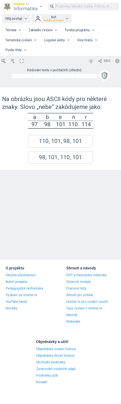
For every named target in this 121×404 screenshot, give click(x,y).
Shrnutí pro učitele (79, 295)
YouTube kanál (16, 302)
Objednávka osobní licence (56, 349)
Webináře (73, 322)
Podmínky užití (47, 375)
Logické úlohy (54, 40)
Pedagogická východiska (24, 288)
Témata (10, 30)
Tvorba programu (77, 30)
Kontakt (41, 382)
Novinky (12, 308)
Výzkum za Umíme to (21, 295)
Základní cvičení (40, 30)
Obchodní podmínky (51, 362)
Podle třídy (13, 50)
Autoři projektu (16, 282)
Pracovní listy (76, 288)
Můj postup (13, 18)
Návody (72, 315)
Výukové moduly (78, 282)
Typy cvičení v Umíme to (84, 308)
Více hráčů (85, 40)
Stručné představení (21, 275)
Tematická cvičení (18, 40)
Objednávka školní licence (55, 356)
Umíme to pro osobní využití (87, 302)
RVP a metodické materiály (86, 275)
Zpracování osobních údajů (56, 369)
